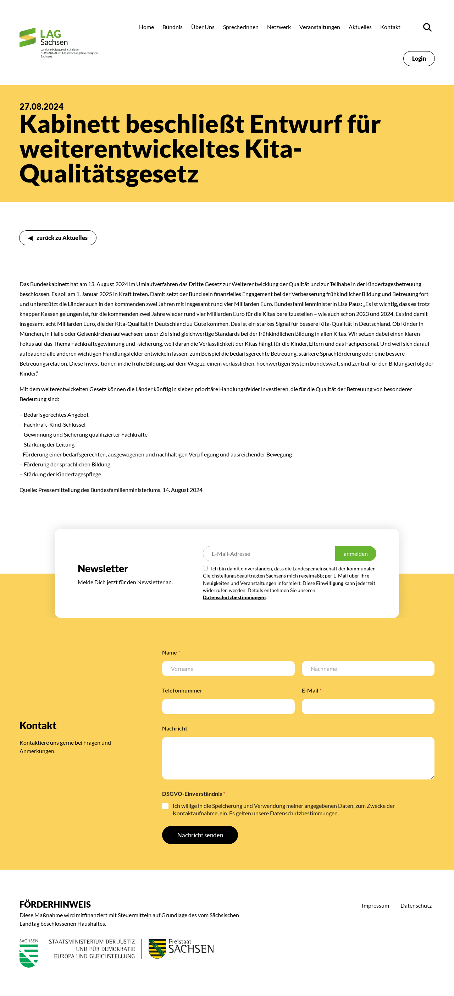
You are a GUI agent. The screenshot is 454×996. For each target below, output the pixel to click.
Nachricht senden (200, 835)
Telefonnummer (182, 690)
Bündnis (172, 26)
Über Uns (203, 26)
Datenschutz (416, 905)
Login (419, 58)
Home (146, 26)
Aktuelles (360, 26)
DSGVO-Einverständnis (193, 793)
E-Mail (311, 690)
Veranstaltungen (319, 26)
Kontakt (390, 26)
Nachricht (174, 728)
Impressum (375, 905)
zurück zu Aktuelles (62, 237)
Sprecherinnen (241, 26)
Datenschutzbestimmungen (234, 597)
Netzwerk (279, 26)
